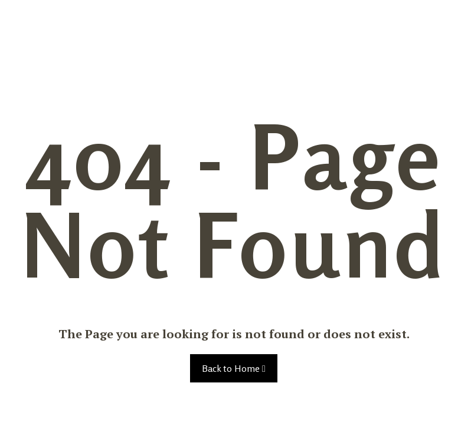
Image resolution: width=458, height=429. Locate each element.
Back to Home (234, 368)
